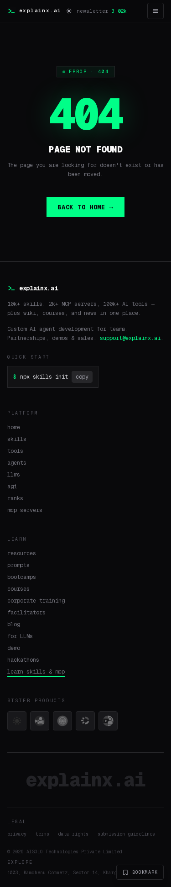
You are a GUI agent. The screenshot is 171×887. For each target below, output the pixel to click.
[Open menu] (155, 11)
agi (12, 486)
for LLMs (20, 636)
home (13, 427)
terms (42, 834)
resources (21, 553)
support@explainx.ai (130, 338)
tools (15, 451)
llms (13, 474)
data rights (73, 834)
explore (20, 862)
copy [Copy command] (82, 376)
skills (16, 439)
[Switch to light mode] (69, 11)
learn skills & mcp (36, 671)
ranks (15, 498)
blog (13, 624)
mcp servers (24, 510)
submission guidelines (126, 834)
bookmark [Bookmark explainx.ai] (140, 872)
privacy (16, 834)
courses (18, 589)
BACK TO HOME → (85, 207)
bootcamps (21, 577)
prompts (18, 565)
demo (13, 648)
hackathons (23, 660)
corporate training (36, 600)
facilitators (26, 612)
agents (16, 462)
